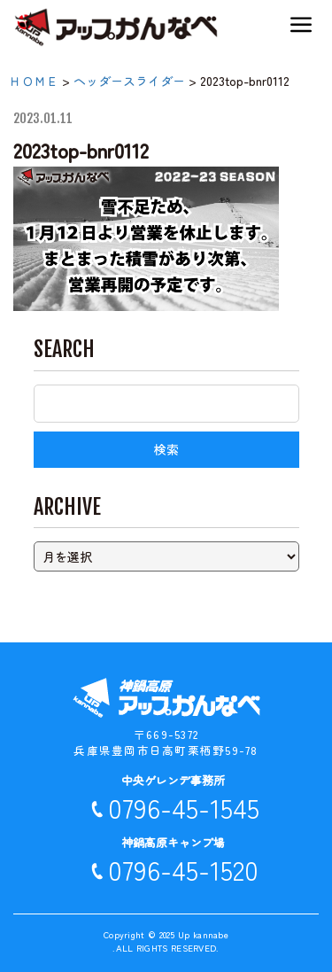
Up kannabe (203, 934)
